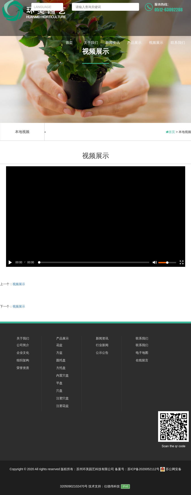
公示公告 (102, 352)
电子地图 (142, 352)
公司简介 (23, 345)
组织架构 (23, 360)
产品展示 (134, 42)
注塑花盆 (62, 406)
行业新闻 (102, 345)
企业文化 (23, 352)
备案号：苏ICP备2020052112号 (137, 469)
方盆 (59, 352)
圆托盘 (61, 360)
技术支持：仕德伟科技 (104, 486)
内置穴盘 (62, 375)
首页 (69, 42)
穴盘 (59, 390)
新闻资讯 (112, 42)
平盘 (59, 383)
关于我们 (91, 42)
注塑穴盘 (62, 398)
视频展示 (156, 42)
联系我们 (178, 42)
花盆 (59, 345)
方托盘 (61, 368)
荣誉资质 (23, 368)
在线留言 (142, 360)
